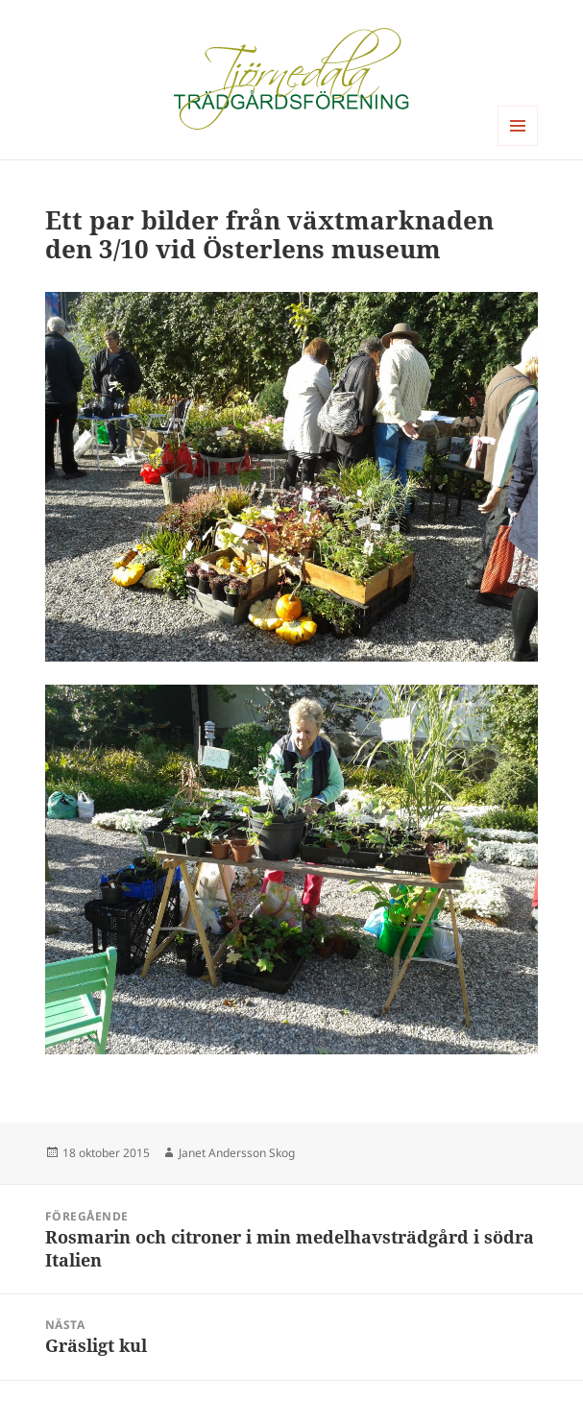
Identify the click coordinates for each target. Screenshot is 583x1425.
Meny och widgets (518, 145)
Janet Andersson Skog (237, 1153)
